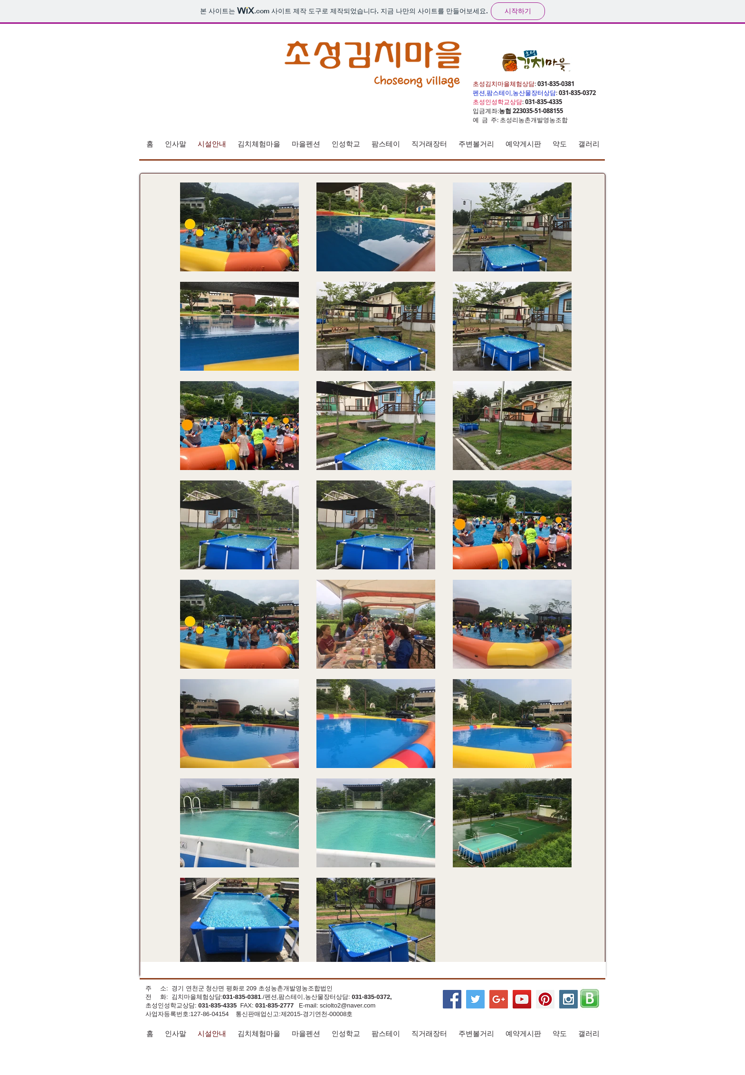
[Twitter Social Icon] (475, 999)
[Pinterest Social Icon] (545, 999)
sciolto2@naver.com (347, 1005)
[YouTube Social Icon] (522, 999)
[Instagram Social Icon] (568, 999)
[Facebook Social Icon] (452, 999)
